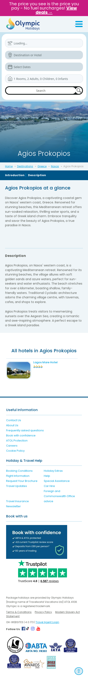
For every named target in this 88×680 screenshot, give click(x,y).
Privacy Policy (43, 612)
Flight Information (17, 476)
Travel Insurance (17, 501)
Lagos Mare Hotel (45, 362)
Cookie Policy (15, 451)
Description (37, 175)
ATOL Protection (17, 441)
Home (9, 166)
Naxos (55, 166)
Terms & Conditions (19, 612)
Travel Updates (16, 486)
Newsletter (13, 506)
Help (47, 476)
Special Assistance (57, 481)
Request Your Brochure (21, 481)
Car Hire (49, 486)
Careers (11, 446)
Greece (42, 166)
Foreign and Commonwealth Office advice (59, 496)
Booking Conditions (19, 471)
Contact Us (13, 420)
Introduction (14, 175)
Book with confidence (21, 435)
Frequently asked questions (25, 430)
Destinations (25, 166)
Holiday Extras (53, 471)
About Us (12, 425)
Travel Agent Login (47, 622)
